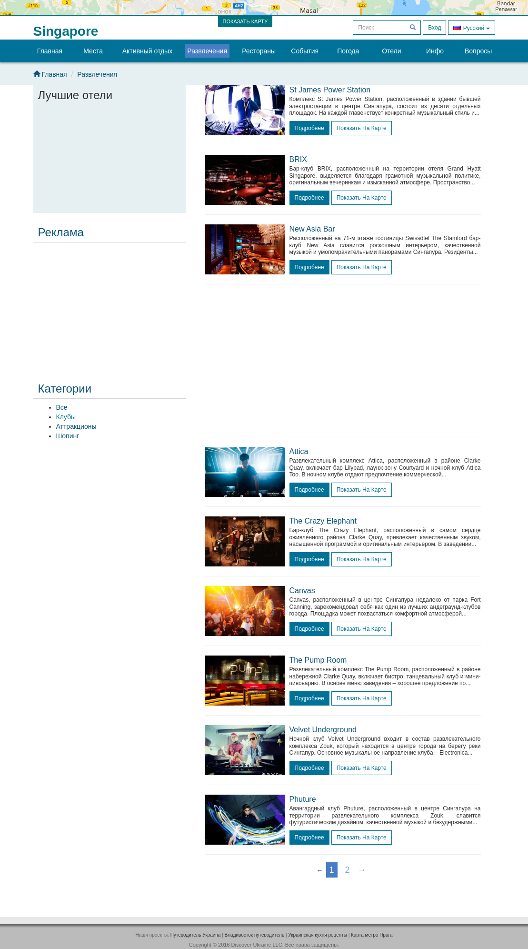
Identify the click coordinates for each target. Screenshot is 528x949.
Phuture (302, 799)
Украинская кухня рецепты (317, 935)
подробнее (309, 128)
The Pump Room (318, 660)
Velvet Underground (323, 730)
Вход (434, 27)
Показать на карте (362, 128)
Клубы (66, 417)
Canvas (302, 590)
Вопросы (478, 51)
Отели (391, 51)
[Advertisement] (109, 305)
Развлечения (207, 51)
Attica (299, 451)
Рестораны (259, 51)
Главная (49, 51)
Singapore (66, 31)
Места (93, 51)
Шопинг (68, 436)
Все (62, 407)
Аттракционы (76, 426)
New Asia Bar (312, 229)
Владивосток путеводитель (255, 935)
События (305, 51)
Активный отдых (147, 51)
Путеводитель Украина (195, 935)
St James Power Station (330, 90)
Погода (348, 51)
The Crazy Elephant (323, 521)
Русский (471, 27)
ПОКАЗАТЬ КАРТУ (245, 21)
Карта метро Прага (371, 935)
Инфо (435, 51)
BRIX (298, 159)
